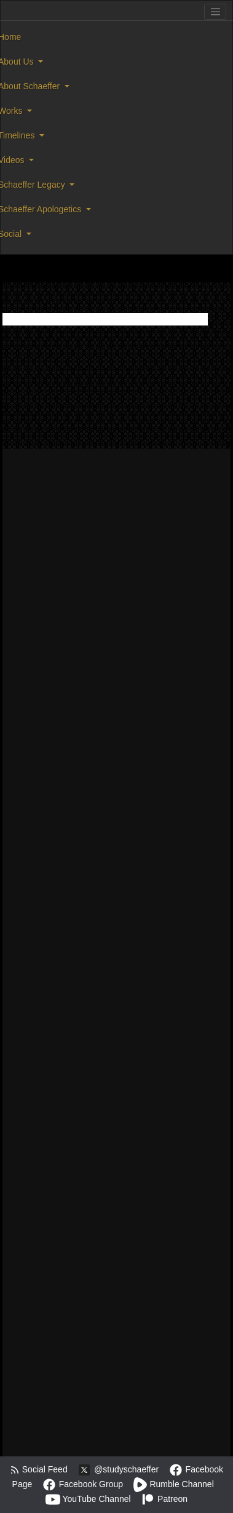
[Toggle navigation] (215, 12)
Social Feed (39, 1469)
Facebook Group (82, 1484)
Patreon (164, 1499)
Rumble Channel (173, 1484)
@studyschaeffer (118, 1469)
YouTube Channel (88, 1499)
